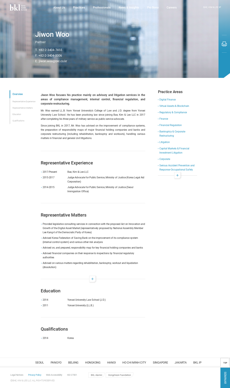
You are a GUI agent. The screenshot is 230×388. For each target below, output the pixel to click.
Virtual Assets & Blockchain (174, 105)
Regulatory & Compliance (173, 112)
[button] (178, 7)
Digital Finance (167, 99)
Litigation (164, 142)
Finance (163, 118)
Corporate (164, 159)
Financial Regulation (170, 125)
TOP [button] (225, 363)
